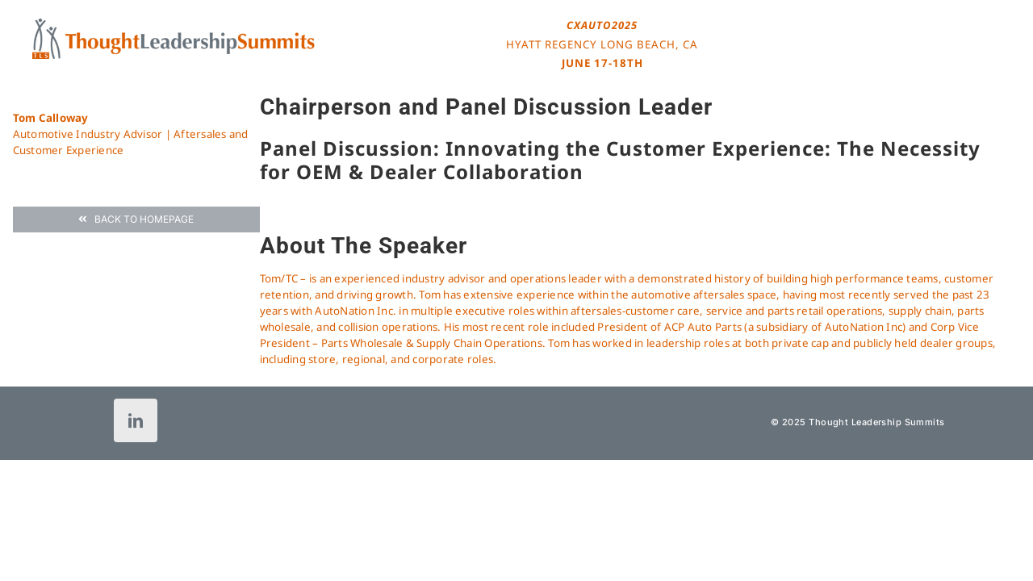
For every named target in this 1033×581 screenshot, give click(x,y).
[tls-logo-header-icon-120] (173, 23)
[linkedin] (135, 420)
